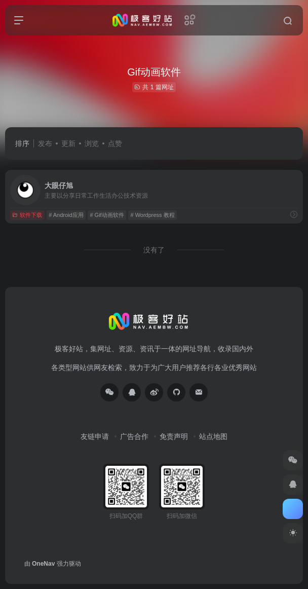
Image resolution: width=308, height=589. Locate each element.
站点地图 (213, 436)
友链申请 (95, 436)
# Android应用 (66, 215)
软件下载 (27, 215)
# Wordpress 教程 (152, 215)
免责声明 (174, 436)
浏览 (92, 143)
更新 (68, 143)
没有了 (154, 250)
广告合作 (134, 436)
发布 (45, 143)
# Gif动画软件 (107, 215)
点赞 (115, 143)
